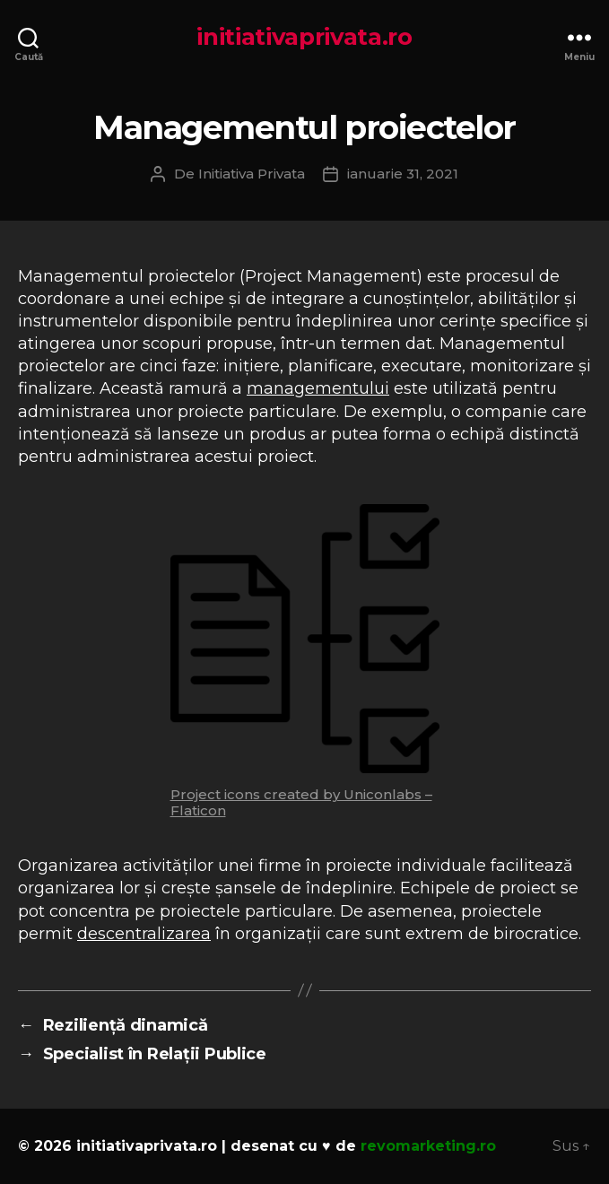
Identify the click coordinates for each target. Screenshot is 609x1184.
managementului (318, 388)
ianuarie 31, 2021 (402, 173)
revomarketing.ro (428, 1145)
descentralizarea (144, 934)
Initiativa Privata (251, 173)
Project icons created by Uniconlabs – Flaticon (301, 802)
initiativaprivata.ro (304, 36)
